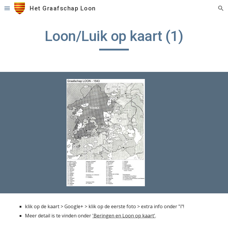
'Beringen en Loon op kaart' (123, 215)
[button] (7, 8)
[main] (114, 39)
